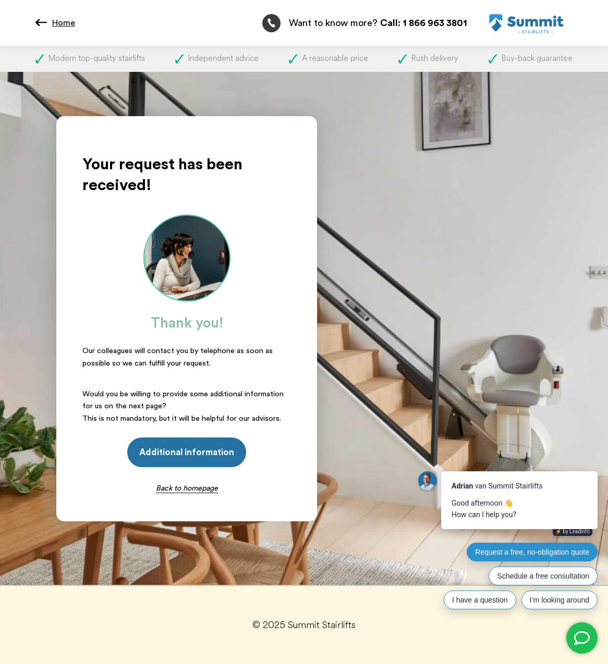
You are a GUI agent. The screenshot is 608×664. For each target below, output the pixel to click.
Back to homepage (187, 488)
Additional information (186, 452)
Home (63, 23)
